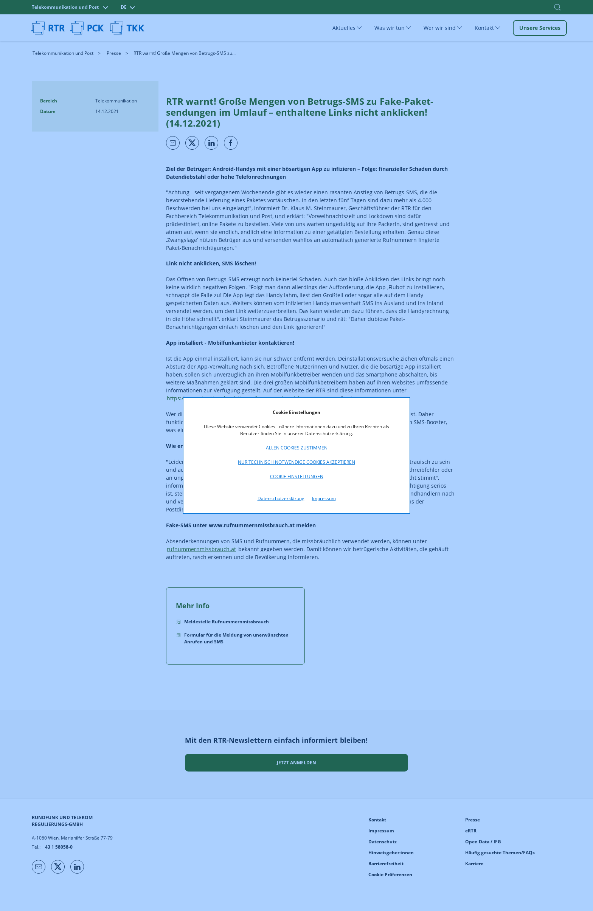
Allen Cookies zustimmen (297, 448)
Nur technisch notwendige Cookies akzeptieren (296, 462)
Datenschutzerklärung (281, 498)
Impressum (324, 498)
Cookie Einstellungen (296, 476)
